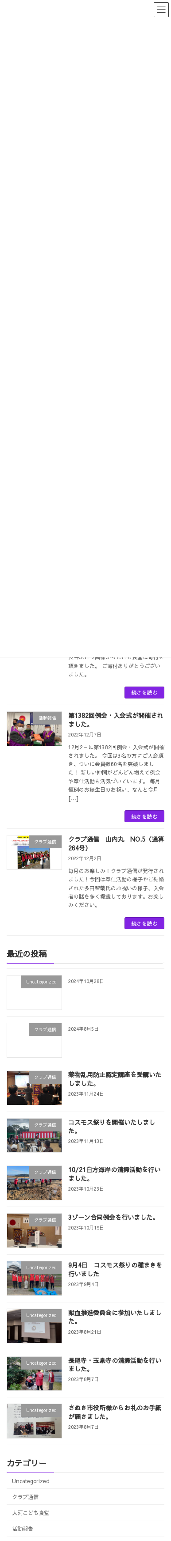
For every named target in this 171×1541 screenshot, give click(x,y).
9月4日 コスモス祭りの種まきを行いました (115, 1269)
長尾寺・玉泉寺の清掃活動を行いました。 (114, 1365)
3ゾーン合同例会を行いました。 (113, 1217)
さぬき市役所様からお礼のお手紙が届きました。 (114, 1412)
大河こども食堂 (30, 1512)
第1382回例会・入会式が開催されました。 (115, 720)
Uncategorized (31, 1480)
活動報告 (22, 1528)
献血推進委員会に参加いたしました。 (114, 1317)
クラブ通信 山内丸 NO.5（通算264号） (116, 843)
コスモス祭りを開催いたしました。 (111, 1126)
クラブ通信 (25, 1496)
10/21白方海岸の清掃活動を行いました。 (114, 1174)
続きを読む (144, 692)
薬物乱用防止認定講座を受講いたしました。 (114, 1079)
